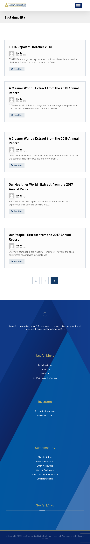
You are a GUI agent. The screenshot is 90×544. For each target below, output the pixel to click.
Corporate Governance (45, 411)
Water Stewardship (45, 461)
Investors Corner (45, 415)
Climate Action (45, 457)
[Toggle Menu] (78, 5)
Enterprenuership (45, 478)
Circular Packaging (45, 470)
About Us (45, 373)
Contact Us (45, 369)
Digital (19, 53)
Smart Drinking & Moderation (45, 474)
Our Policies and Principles (45, 377)
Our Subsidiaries (45, 365)
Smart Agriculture (45, 465)
